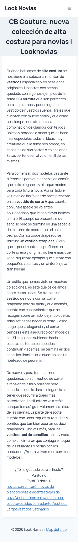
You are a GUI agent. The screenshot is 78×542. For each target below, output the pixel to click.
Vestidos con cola (29, 497)
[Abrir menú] (69, 8)
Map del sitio (56, 529)
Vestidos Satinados (33, 509)
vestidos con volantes (35, 503)
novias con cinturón (22, 486)
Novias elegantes (32, 492)
